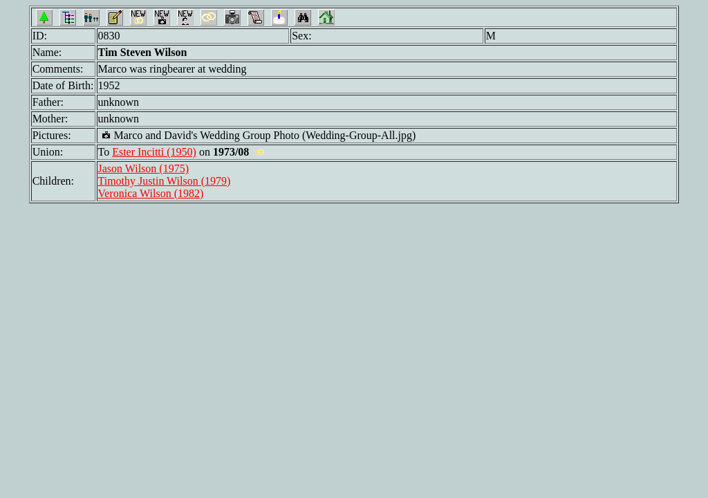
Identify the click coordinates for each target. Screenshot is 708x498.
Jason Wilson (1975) (143, 168)
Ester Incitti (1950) (154, 152)
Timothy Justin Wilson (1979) (164, 181)
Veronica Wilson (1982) (151, 193)
